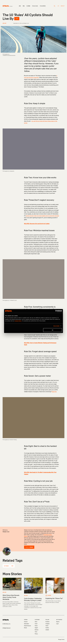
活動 (20, 6)
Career (36, 623)
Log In (57, 623)
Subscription (26, 623)
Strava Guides (35, 6)
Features (25, 621)
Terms (36, 631)
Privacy (36, 633)
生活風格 (28, 6)
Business (36, 629)
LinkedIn (47, 629)
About (36, 621)
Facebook (47, 621)
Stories (36, 625)
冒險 (24, 6)
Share (17, 18)
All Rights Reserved (6, 628)
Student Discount (27, 625)
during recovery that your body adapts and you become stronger (42, 216)
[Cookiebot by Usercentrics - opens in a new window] (56, 311)
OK (52, 330)
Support (36, 627)
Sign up (62, 6)
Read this (54, 391)
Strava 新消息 (42, 6)
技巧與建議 (6, 566)
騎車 (12, 566)
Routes (25, 627)
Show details (56, 325)
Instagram (47, 623)
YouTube (47, 627)
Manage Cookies (61, 639)
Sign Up (57, 621)
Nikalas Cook (26, 23)
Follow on (29, 547)
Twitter (47, 625)
